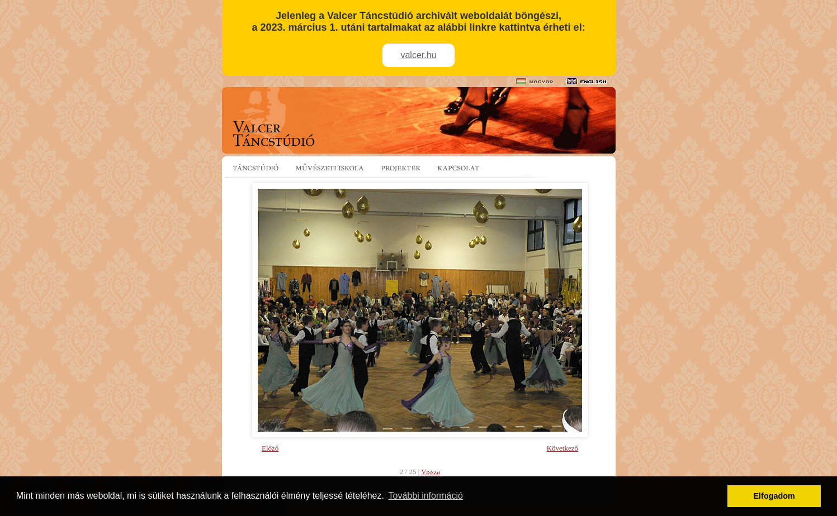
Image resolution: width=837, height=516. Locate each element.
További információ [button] (426, 495)
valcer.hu (418, 55)
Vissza (430, 471)
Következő (562, 448)
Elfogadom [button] (774, 495)
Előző (270, 448)
